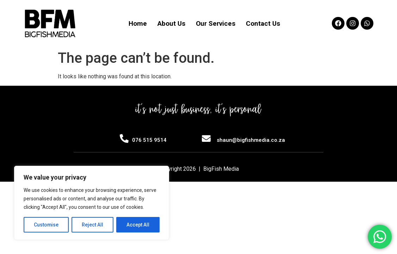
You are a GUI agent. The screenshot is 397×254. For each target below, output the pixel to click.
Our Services (215, 23)
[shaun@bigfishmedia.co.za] (206, 138)
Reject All (93, 225)
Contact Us (263, 23)
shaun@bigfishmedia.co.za (251, 140)
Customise (46, 225)
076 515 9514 (149, 140)
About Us (171, 23)
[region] (91, 203)
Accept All (137, 225)
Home (138, 23)
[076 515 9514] (124, 138)
